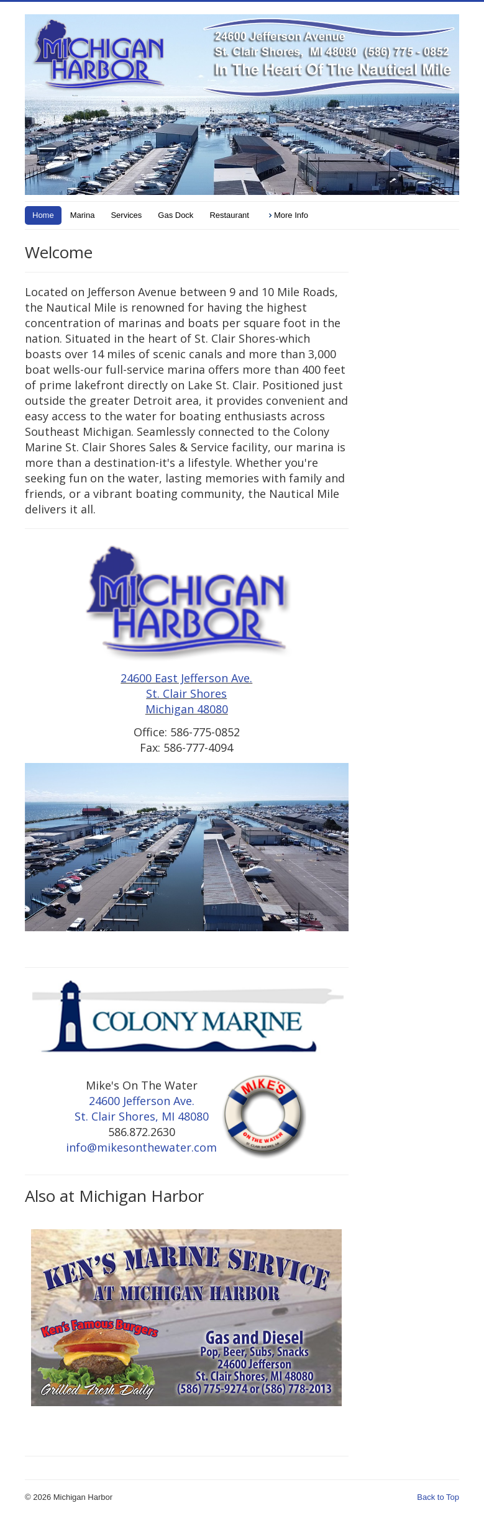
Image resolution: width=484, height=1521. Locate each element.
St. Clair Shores (186, 693)
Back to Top (438, 1497)
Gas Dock (175, 215)
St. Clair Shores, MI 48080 (142, 1116)
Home (43, 215)
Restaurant (229, 215)
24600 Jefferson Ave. (141, 1100)
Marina (82, 215)
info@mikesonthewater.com (141, 1147)
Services (126, 215)
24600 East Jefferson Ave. (186, 677)
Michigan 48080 (186, 709)
